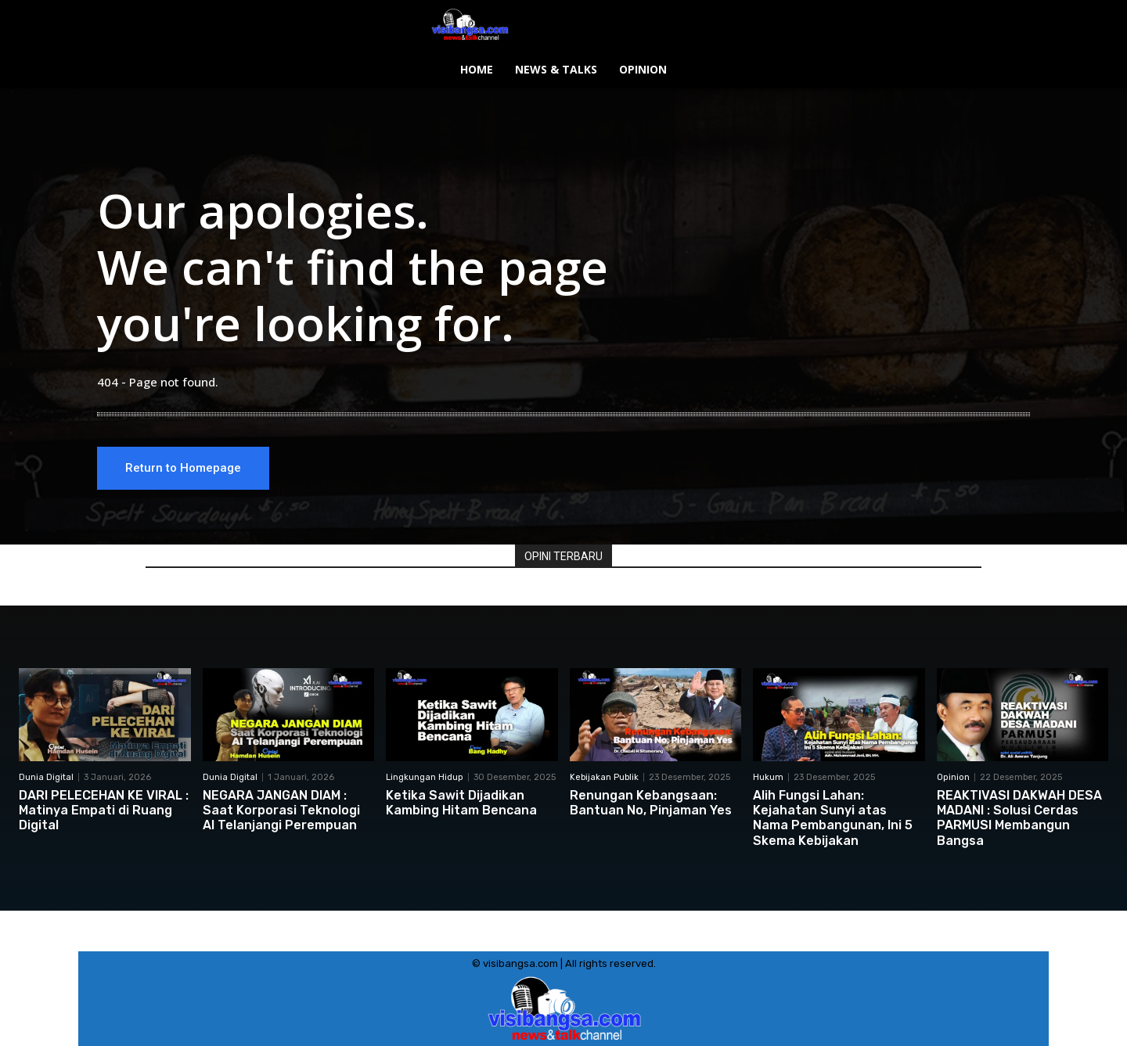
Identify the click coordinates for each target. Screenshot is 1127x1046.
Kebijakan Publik (604, 777)
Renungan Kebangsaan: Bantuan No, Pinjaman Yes (651, 803)
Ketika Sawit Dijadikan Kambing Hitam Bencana (461, 803)
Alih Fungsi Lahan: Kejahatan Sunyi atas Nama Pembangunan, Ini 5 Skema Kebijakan (833, 818)
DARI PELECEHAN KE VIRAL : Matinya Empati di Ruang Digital (104, 810)
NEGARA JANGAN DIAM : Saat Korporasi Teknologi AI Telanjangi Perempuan (281, 810)
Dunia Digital (46, 777)
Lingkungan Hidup (424, 777)
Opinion (953, 777)
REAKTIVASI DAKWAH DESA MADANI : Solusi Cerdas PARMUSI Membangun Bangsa (1019, 818)
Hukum (768, 777)
